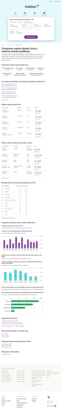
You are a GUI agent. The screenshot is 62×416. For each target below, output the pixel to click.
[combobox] (15, 25)
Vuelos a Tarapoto (6, 377)
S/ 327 (37, 149)
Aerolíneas (49, 371)
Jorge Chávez (25, 228)
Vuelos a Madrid (20, 371)
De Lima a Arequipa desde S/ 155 (9, 84)
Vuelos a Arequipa (21, 375)
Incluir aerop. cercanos (15, 29)
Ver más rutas (5, 99)
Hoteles (4, 403)
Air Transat (7, 197)
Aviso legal (49, 403)
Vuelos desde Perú (6, 354)
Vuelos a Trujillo (20, 373)
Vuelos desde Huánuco (7, 344)
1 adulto (12, 33)
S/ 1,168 (37, 167)
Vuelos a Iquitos (20, 379)
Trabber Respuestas (22, 403)
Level (6, 214)
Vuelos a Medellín (21, 377)
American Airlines (8, 208)
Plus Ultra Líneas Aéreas (10, 200)
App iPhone (19, 407)
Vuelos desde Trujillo (6, 345)
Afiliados (34, 400)
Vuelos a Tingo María (6, 381)
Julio (48, 377)
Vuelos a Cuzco (5, 373)
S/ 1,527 (37, 161)
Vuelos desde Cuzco (6, 347)
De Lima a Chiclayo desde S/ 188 (9, 88)
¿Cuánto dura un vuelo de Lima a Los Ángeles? (12, 324)
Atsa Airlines (7, 188)
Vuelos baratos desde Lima (38, 371)
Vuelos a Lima (5, 371)
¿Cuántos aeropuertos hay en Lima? (10, 320)
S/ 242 (38, 117)
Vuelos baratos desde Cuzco (38, 373)
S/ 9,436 (38, 155)
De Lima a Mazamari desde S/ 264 (10, 95)
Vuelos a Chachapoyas (7, 379)
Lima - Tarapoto (5, 336)
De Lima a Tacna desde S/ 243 (9, 91)
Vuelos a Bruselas (6, 375)
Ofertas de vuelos (6, 400)
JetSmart (30, 69)
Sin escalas (38, 29)
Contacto (34, 398)
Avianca (6, 205)
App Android (20, 405)
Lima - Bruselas (5, 335)
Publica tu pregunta (20, 326)
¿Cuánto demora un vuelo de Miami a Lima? (12, 322)
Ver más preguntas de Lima (8, 326)
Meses (48, 375)
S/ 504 (38, 128)
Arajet (6, 211)
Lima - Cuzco (5, 333)
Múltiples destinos (28, 22)
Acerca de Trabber (21, 398)
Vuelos (3, 398)
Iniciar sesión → (57, 1)
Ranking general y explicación (8, 218)
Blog (18, 400)
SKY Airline (7, 194)
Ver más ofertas (5, 178)
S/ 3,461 (38, 172)
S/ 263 (38, 123)
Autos (3, 405)
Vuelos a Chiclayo (21, 381)
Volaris (6, 203)
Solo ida (20, 22)
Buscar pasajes (31, 37)
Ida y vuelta (13, 22)
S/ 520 (38, 134)
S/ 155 (38, 111)
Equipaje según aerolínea (52, 373)
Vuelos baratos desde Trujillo (38, 375)
